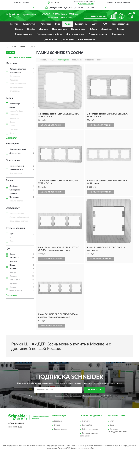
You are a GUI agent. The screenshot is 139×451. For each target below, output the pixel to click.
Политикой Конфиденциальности (68, 396)
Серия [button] (9, 98)
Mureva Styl (14, 118)
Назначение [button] (12, 143)
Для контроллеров (98, 34)
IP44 (11, 241)
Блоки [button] (9, 180)
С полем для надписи (19, 221)
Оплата (56, 425)
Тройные (13, 194)
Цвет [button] (8, 248)
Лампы (120, 29)
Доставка (57, 421)
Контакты (66, 18)
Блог (112, 421)
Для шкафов (118, 34)
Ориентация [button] (13, 160)
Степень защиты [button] (15, 228)
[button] (86, 3)
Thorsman (14, 129)
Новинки (53, 18)
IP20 (11, 234)
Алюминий (14, 258)
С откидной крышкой (19, 217)
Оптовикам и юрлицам (65, 14)
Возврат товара (60, 429)
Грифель (13, 261)
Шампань (14, 269)
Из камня (14, 80)
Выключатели (29, 24)
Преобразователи (120, 24)
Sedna (12, 126)
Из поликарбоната (18, 84)
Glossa (12, 107)
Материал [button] (11, 63)
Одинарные (15, 190)
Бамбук (13, 272)
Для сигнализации (75, 34)
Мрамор (13, 283)
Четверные (14, 197)
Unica (12, 133)
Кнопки (19, 29)
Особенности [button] (13, 208)
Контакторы (81, 24)
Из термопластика (18, 69)
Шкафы (31, 29)
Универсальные (16, 170)
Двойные (14, 186)
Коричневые (15, 280)
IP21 (11, 238)
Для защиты (67, 39)
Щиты (95, 24)
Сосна (12, 254)
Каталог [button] (45, 14)
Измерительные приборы (49, 34)
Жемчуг (13, 265)
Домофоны (106, 29)
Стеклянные (15, 91)
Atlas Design (15, 104)
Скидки (113, 425)
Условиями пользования (92, 396)
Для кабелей (50, 39)
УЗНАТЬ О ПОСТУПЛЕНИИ (51, 125)
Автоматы (46, 24)
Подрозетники (59, 29)
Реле (57, 24)
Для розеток (15, 153)
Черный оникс (16, 291)
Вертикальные (16, 173)
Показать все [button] (11, 137)
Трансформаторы (23, 34)
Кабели (93, 29)
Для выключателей (18, 149)
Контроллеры (78, 29)
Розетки (14, 24)
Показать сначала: (47, 60)
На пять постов (16, 201)
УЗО (105, 24)
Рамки (67, 24)
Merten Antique (16, 111)
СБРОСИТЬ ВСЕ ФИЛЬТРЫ (20, 58)
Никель (13, 287)
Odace (12, 122)
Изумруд (13, 276)
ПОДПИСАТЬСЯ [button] (94, 390)
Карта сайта (86, 425)
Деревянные (15, 76)
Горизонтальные (17, 166)
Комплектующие (86, 39)
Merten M (14, 115)
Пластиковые (15, 73)
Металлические (16, 87)
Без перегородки (17, 214)
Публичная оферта (89, 429)
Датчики (43, 29)
